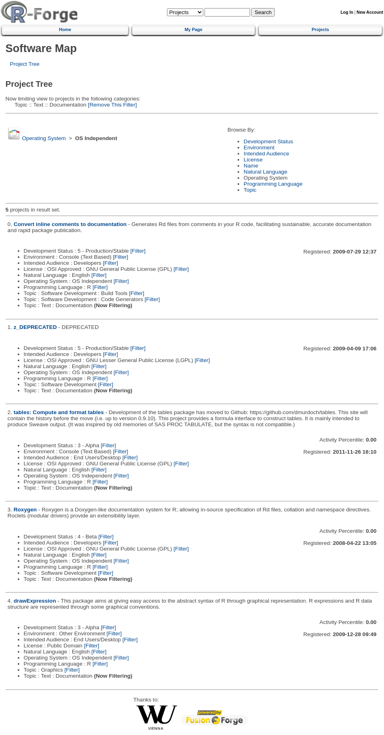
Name (251, 166)
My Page (193, 29)
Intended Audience (266, 154)
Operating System (44, 138)
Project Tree (25, 64)
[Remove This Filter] (111, 105)
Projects (320, 29)
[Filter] (138, 251)
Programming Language (273, 184)
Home (65, 29)
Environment (259, 147)
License (253, 160)
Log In (346, 12)
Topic (250, 190)
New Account (370, 12)
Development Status (268, 141)
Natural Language (265, 172)
